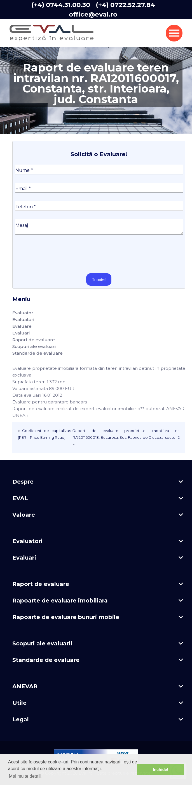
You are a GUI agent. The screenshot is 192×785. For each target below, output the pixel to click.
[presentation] (57, 254)
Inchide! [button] (160, 769)
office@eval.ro (93, 14)
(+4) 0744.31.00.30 (60, 5)
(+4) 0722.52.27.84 (125, 5)
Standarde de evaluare (37, 353)
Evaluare (22, 326)
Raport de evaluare (33, 339)
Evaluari (21, 333)
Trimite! (99, 279)
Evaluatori (23, 319)
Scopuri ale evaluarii (34, 346)
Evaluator (22, 312)
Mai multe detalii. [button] (26, 776)
